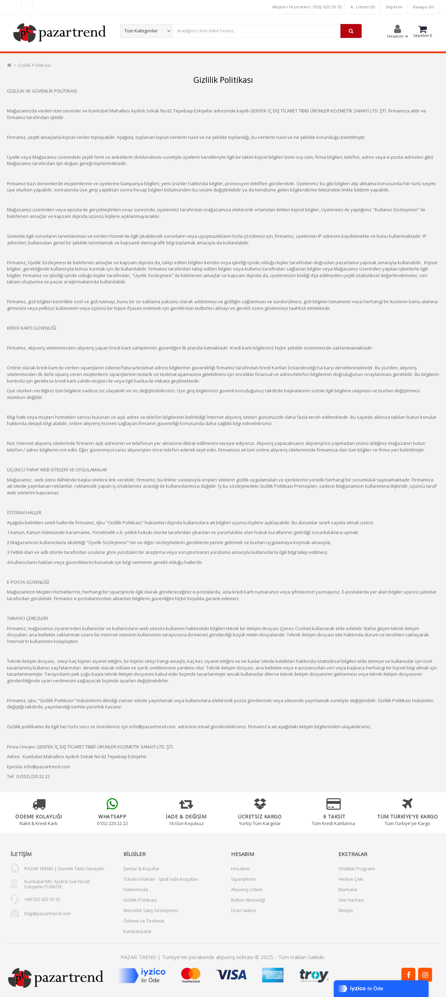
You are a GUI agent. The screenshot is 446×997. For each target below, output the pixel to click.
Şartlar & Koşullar (141, 868)
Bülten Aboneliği (248, 900)
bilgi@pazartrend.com (47, 913)
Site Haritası (351, 900)
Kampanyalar (137, 931)
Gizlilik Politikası (34, 65)
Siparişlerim (243, 879)
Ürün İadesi (243, 910)
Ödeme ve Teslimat (143, 921)
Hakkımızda (135, 889)
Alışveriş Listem (247, 889)
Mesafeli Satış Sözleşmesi (150, 910)
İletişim (345, 910)
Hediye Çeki (350, 879)
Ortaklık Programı (356, 868)
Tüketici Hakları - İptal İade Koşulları (160, 879)
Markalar (347, 889)
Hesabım (240, 868)
